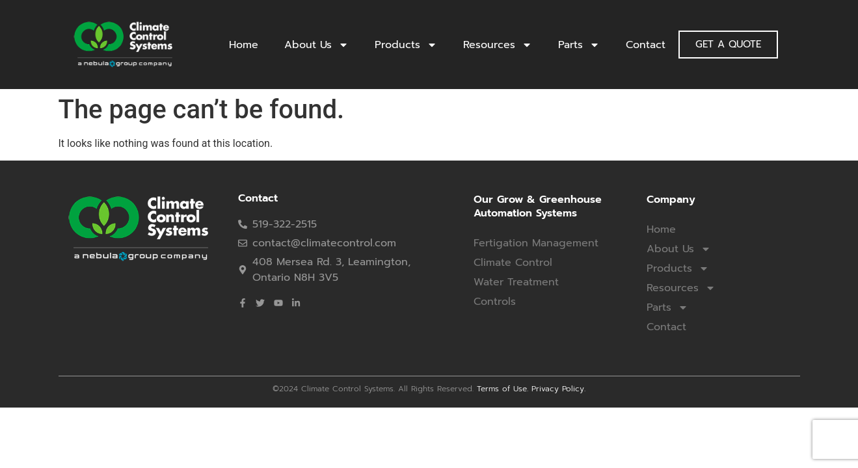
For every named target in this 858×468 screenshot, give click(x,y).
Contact (645, 45)
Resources (497, 45)
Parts (579, 45)
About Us (316, 45)
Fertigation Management (536, 243)
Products (406, 45)
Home (243, 45)
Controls (495, 301)
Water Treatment (516, 282)
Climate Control (513, 262)
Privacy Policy (557, 389)
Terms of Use (502, 389)
